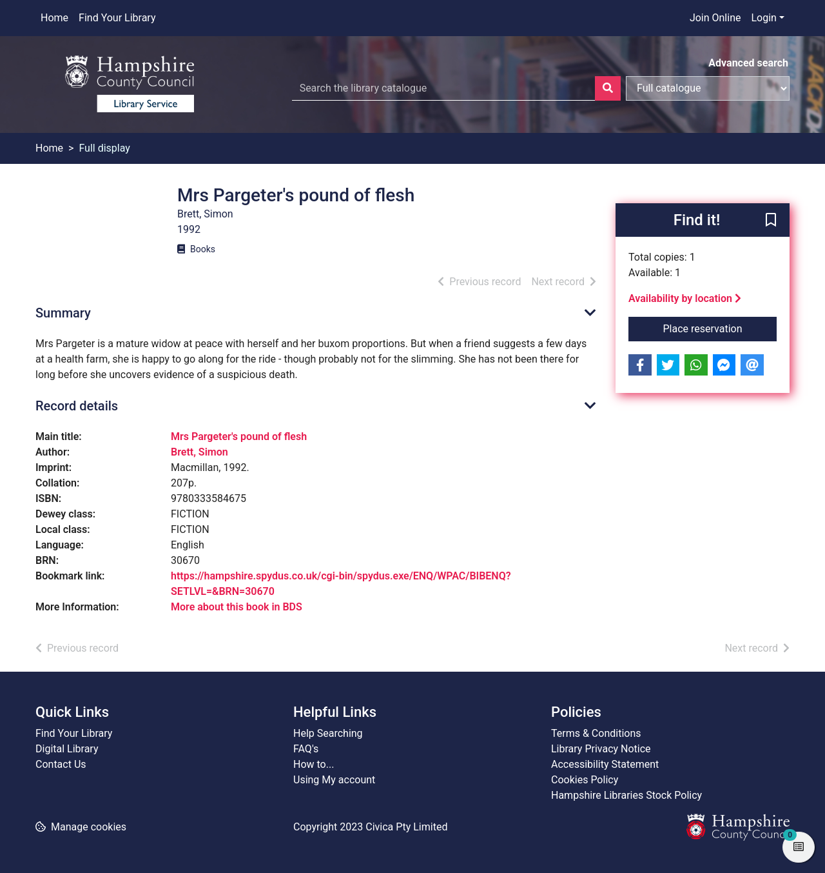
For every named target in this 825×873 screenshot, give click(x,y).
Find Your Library (117, 18)
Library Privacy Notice (601, 749)
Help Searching (328, 733)
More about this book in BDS (236, 607)
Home (54, 18)
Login (763, 18)
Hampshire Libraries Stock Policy (626, 795)
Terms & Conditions (596, 733)
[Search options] (708, 88)
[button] (771, 220)
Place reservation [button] (720, 328)
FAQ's (305, 749)
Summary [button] (63, 313)
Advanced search (748, 63)
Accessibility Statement (605, 764)
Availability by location (684, 298)
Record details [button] (76, 406)
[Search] (608, 88)
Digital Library (67, 749)
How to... (313, 764)
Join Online (715, 18)
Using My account (334, 780)
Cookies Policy (584, 780)
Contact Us (60, 764)
